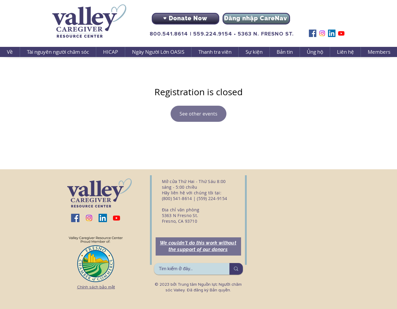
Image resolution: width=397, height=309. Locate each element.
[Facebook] (312, 33)
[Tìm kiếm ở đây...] (188, 269)
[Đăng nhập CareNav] (256, 18)
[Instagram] (322, 33)
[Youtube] (341, 33)
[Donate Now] (185, 18)
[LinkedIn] (331, 33)
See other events (198, 113)
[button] (58, 52)
